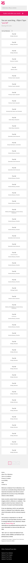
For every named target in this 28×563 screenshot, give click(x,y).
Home (2, 472)
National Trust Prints (6, 557)
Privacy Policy (9, 523)
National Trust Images (6, 555)
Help (2, 482)
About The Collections (6, 474)
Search (25, 7)
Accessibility (4, 480)
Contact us (4, 484)
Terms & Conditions (6, 476)
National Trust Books (6, 559)
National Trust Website (7, 553)
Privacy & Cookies (6, 478)
